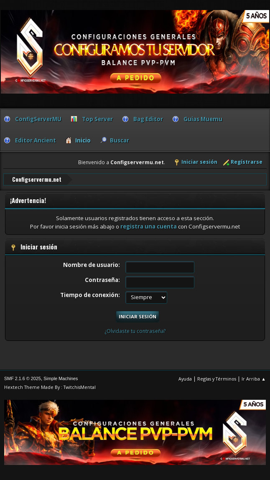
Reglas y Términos (216, 378)
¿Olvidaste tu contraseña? (135, 331)
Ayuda (185, 378)
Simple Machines (60, 378)
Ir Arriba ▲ (254, 378)
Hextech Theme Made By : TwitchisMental (50, 386)
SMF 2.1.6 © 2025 (22, 378)
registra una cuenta (148, 226)
